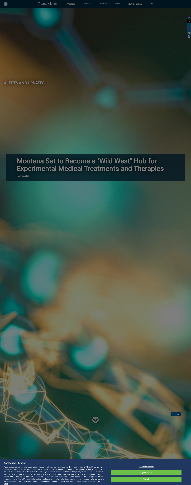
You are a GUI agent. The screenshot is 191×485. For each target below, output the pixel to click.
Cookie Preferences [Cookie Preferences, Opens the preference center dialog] (146, 470)
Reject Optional (146, 476)
